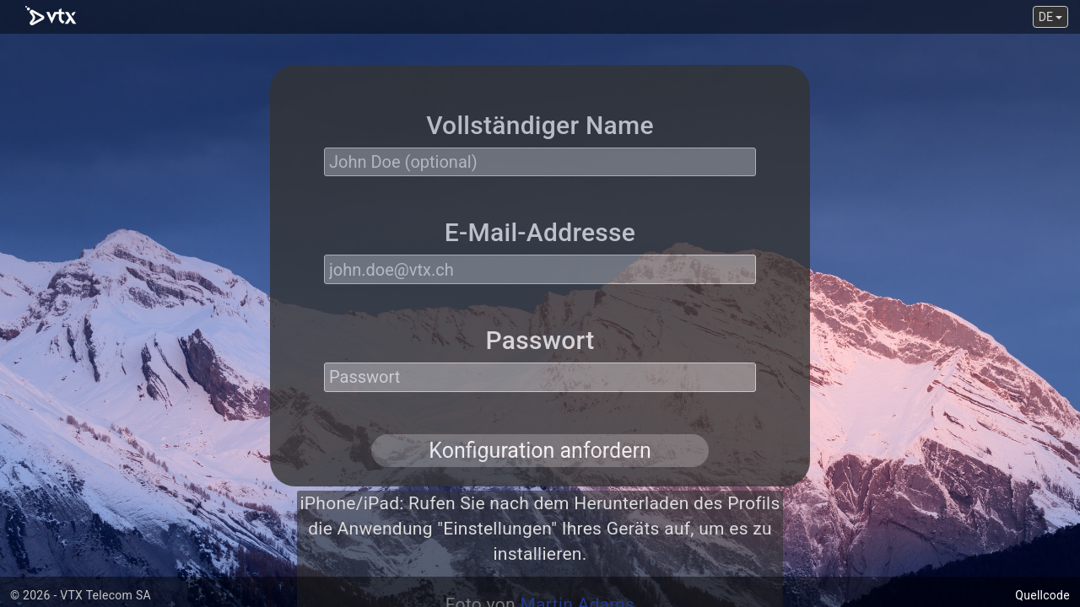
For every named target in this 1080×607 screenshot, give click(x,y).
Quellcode (1042, 595)
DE (1051, 17)
